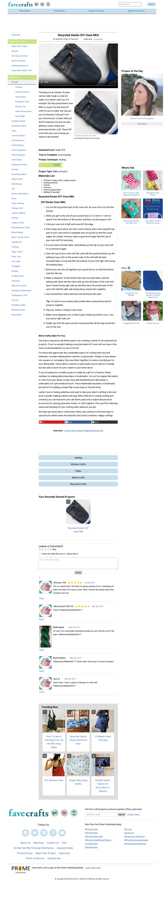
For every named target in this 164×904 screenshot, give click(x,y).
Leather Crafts (18, 224)
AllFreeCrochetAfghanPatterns (98, 842)
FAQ (64, 844)
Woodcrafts (17, 316)
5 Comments (98, 41)
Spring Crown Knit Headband (142, 120)
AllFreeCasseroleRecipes (135, 845)
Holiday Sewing (22, 94)
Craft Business (18, 142)
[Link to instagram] (53, 834)
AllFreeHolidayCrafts (94, 838)
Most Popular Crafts (20, 239)
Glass (14, 200)
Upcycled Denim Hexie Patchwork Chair (78, 742)
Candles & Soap (18, 123)
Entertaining (17, 186)
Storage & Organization (21, 292)
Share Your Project (19, 48)
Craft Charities (18, 147)
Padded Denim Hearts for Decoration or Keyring (102, 787)
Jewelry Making (18, 215)
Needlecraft (17, 244)
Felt (13, 190)
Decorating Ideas (19, 176)
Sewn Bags (20, 118)
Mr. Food (128, 831)
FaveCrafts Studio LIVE (22, 72)
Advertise (38, 844)
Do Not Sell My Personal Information (34, 849)
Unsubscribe (54, 860)
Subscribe (16, 37)
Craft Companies (19, 152)
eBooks (15, 53)
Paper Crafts (17, 253)
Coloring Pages (18, 137)
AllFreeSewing (91, 849)
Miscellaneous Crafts (21, 229)
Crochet (15, 171)
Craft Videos (17, 161)
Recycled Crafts (18, 62)
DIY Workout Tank (53, 782)
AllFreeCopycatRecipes (134, 838)
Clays (14, 132)
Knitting (15, 220)
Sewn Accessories (23, 113)
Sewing (15, 84)
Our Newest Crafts (20, 58)
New (126, 269)
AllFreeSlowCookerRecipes (136, 842)
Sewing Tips (20, 108)
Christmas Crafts (19, 128)
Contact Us (53, 844)
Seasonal (16, 283)
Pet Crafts (16, 263)
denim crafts (78, 479)
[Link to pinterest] (44, 834)
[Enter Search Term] (130, 5)
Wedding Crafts (18, 312)
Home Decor (20, 98)
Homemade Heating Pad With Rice (131, 224)
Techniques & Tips (19, 297)
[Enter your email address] (101, 816)
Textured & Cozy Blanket (131, 296)
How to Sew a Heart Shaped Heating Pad (83, 432)
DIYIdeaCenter (91, 845)
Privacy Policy (24, 854)
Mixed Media (17, 234)
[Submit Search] (151, 5)
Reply (41, 600)
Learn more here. (93, 869)
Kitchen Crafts (78, 466)
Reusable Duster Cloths (152, 196)
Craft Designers (18, 157)
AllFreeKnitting (91, 835)
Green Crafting (18, 205)
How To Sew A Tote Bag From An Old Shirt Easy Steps (53, 743)
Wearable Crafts (19, 307)
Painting (15, 249)
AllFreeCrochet (91, 831)
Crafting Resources (20, 67)
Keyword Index (65, 849)
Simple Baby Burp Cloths (78, 784)
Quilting (15, 273)
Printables (16, 268)
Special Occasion (19, 287)
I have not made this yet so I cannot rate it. (60, 555)
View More (142, 126)
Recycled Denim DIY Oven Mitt (78, 531)
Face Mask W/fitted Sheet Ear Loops (153, 224)
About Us (25, 844)
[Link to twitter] (34, 834)
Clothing (18, 89)
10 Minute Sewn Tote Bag (102, 740)
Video (78, 472)
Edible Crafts (17, 181)
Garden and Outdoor (20, 195)
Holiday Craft (17, 210)
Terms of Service (35, 860)
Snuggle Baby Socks (131, 325)
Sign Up (121, 816)
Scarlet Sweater (153, 325)
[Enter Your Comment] (78, 565)
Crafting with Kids (19, 166)
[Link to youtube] (62, 834)
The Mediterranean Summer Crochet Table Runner (153, 297)
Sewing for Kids (22, 103)
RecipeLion (129, 835)
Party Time (16, 258)
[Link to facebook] (25, 834)
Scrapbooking (17, 278)
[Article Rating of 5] (88, 41)
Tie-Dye (15, 302)
